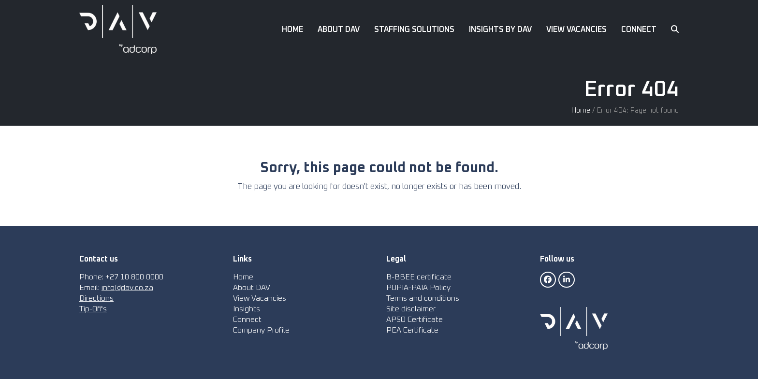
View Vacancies (259, 298)
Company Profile (261, 330)
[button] (675, 29)
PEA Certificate (412, 330)
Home (580, 110)
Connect (247, 319)
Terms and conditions (422, 298)
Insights (246, 309)
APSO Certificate (414, 319)
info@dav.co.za (127, 288)
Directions (96, 298)
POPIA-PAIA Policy (418, 288)
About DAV (251, 288)
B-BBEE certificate (419, 277)
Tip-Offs (93, 309)
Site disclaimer (411, 309)
